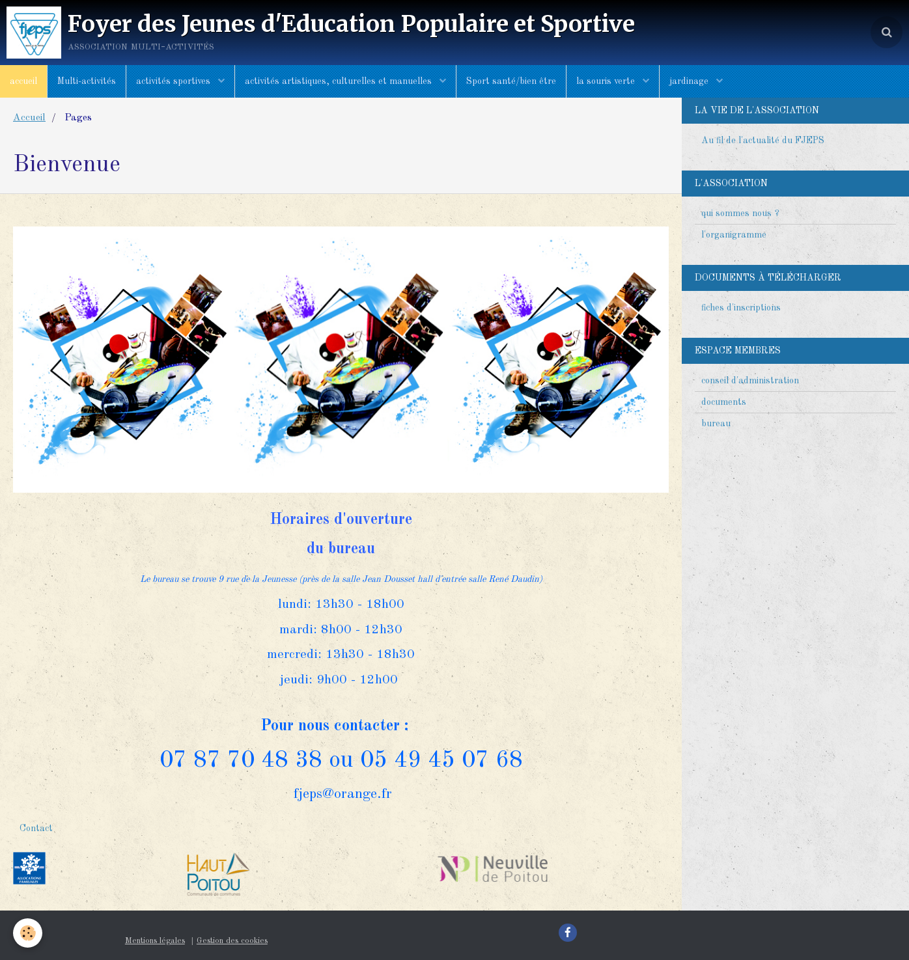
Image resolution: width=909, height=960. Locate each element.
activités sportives (174, 81)
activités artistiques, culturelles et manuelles (339, 81)
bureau (716, 423)
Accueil (29, 118)
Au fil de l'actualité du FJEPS (762, 140)
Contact (36, 828)
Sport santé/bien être (511, 81)
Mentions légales (155, 941)
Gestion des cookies (232, 941)
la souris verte (606, 81)
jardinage (690, 81)
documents (723, 402)
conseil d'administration (750, 380)
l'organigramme (733, 235)
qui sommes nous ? (740, 213)
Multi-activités (86, 81)
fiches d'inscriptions (741, 307)
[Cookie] (27, 933)
